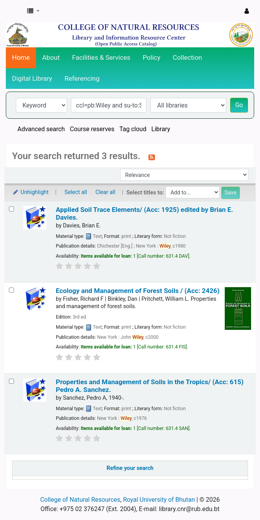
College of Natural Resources (80, 499)
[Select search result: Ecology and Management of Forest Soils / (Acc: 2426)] (11, 290)
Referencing (82, 78)
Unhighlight (30, 192)
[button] (33, 11)
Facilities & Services (101, 57)
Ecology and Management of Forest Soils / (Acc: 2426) (138, 291)
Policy (151, 57)
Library (161, 129)
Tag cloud (132, 129)
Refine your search (130, 468)
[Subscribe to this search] (152, 156)
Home (21, 57)
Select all (76, 192)
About (51, 57)
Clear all (105, 192)
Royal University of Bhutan (159, 499)
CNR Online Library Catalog (14, 11)
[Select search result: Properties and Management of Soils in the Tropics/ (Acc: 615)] (11, 381)
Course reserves (92, 129)
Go (239, 105)
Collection (187, 57)
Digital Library (32, 78)
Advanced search (41, 129)
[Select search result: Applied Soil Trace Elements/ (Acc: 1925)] (11, 208)
